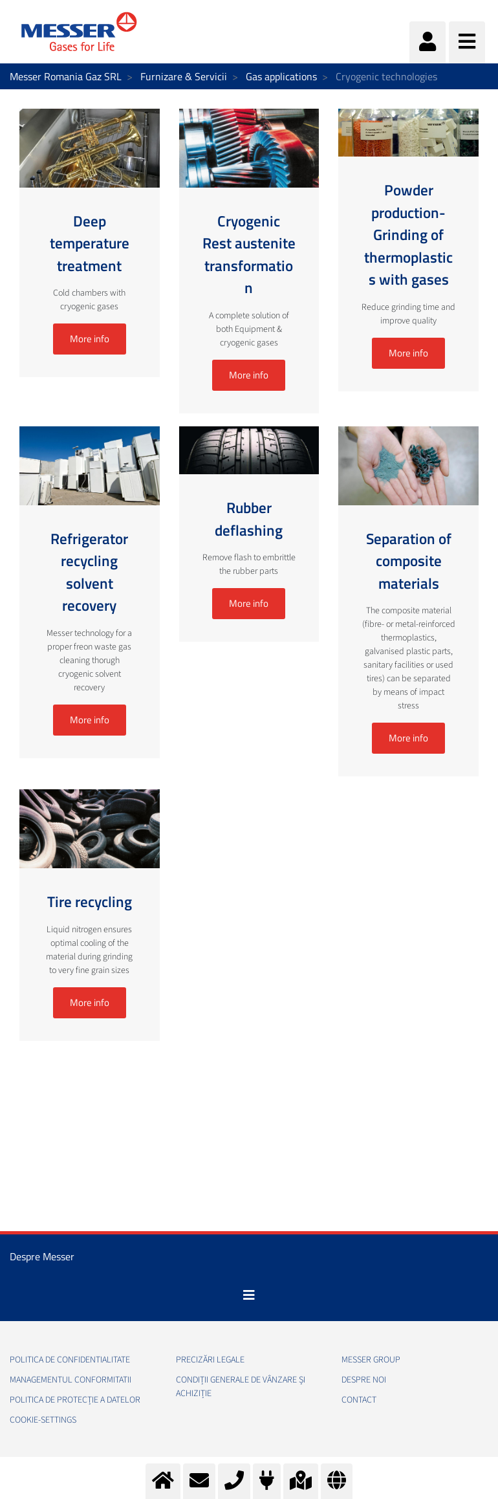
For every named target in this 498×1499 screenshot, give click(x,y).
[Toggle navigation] (249, 1295)
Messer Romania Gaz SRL (66, 76)
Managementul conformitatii (70, 1379)
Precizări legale (210, 1359)
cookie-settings (43, 1420)
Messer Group (370, 1359)
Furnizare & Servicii (183, 76)
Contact (358, 1400)
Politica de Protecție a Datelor (75, 1400)
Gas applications (281, 76)
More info (89, 338)
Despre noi (363, 1379)
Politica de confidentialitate (70, 1359)
